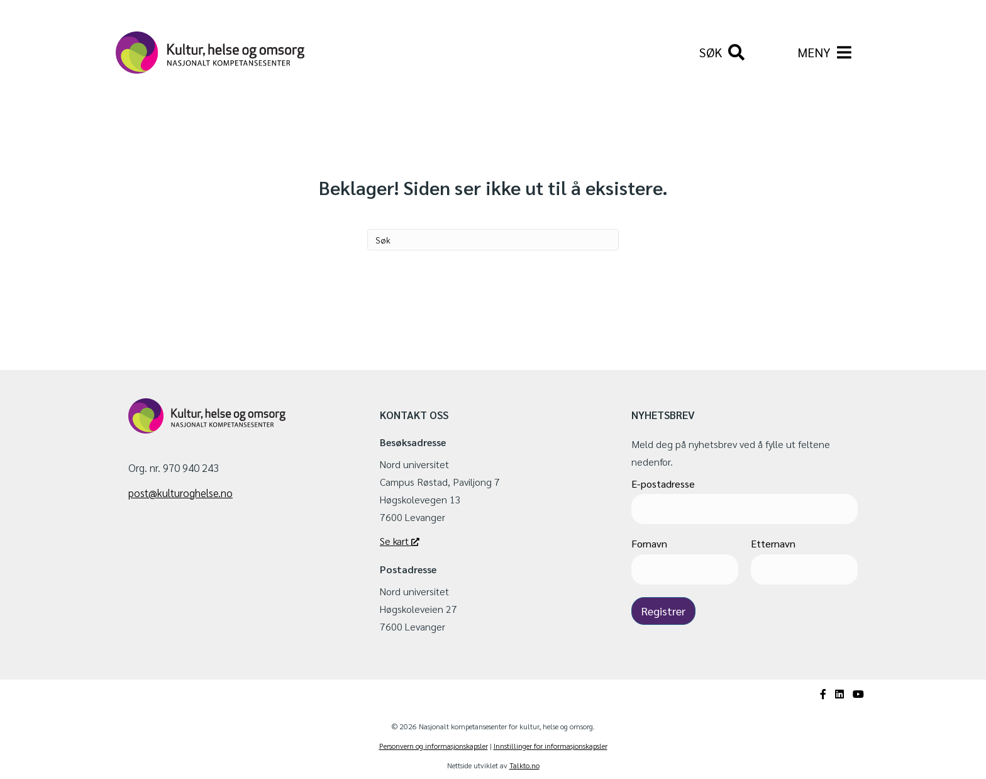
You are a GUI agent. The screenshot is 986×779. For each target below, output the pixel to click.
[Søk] (722, 52)
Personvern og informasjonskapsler (433, 746)
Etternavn (773, 544)
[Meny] (824, 52)
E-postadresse (663, 483)
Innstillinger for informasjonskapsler (550, 746)
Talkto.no (524, 766)
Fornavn (649, 544)
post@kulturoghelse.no (180, 493)
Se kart (399, 540)
